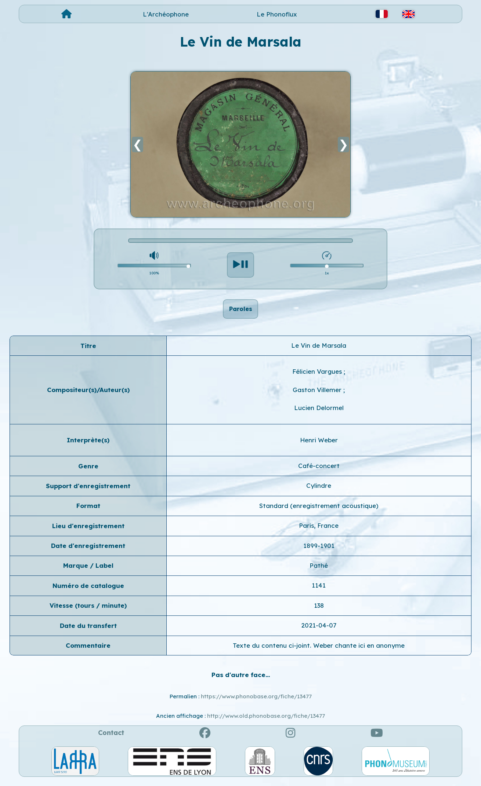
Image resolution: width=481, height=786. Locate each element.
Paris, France (319, 529)
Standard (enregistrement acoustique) (318, 509)
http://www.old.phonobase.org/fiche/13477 (266, 719)
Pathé (319, 569)
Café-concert (319, 470)
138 (319, 609)
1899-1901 (318, 549)
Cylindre (318, 490)
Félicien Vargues (318, 376)
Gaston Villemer (318, 394)
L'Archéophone (166, 14)
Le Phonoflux (277, 14)
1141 (319, 589)
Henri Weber (319, 444)
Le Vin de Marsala (318, 349)
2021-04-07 (318, 629)
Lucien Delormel (319, 412)
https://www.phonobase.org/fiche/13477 (256, 700)
